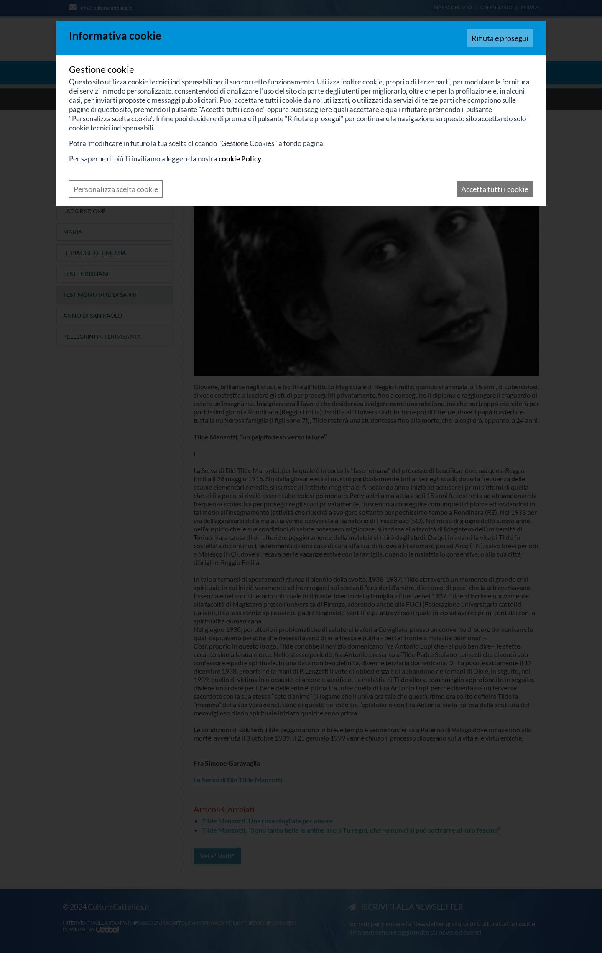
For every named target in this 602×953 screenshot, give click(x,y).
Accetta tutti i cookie (494, 189)
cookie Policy (240, 158)
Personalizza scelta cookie (116, 189)
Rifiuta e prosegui (500, 38)
